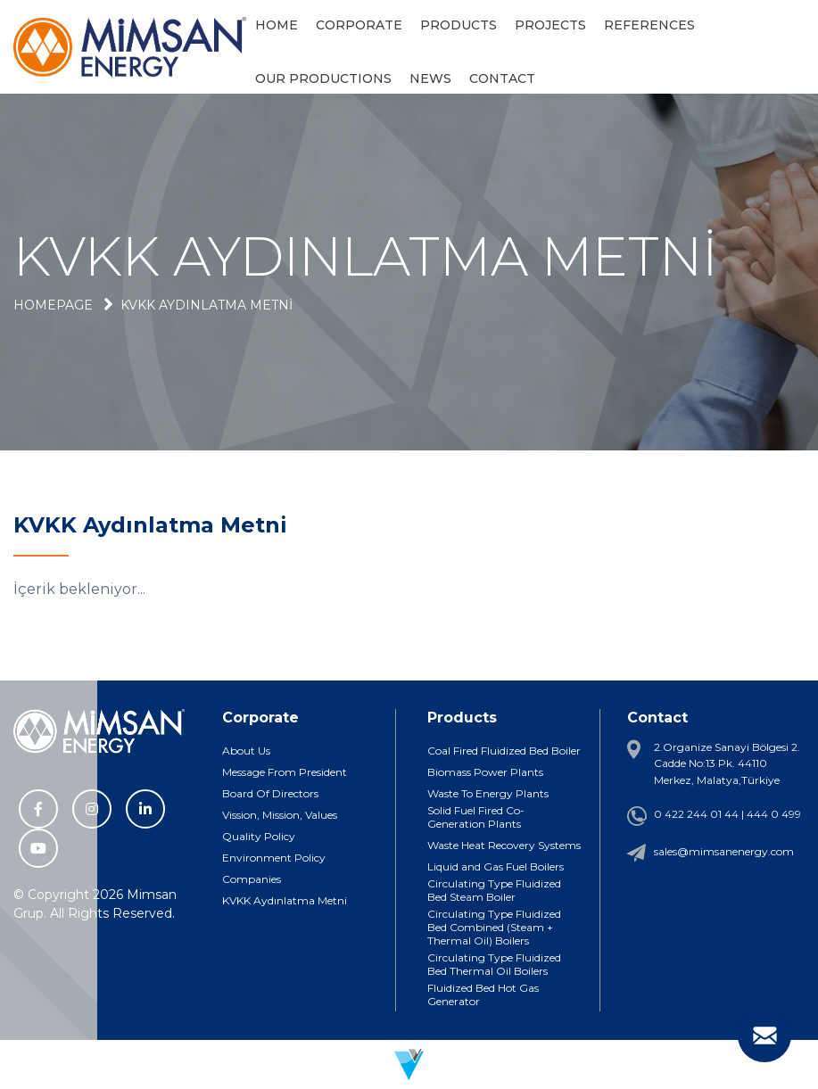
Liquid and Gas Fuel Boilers (495, 866)
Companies (251, 879)
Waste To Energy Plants (488, 793)
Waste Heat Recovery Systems (504, 845)
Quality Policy (258, 836)
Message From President (284, 772)
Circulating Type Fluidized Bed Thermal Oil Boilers (494, 964)
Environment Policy (274, 857)
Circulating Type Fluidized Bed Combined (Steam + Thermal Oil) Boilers (494, 927)
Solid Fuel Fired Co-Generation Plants (476, 817)
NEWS (430, 78)
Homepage (53, 305)
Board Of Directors (270, 793)
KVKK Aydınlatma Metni (206, 305)
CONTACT (502, 78)
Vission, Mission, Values (279, 814)
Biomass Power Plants (485, 772)
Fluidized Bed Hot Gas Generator (483, 994)
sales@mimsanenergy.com (724, 851)
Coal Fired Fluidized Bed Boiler (504, 750)
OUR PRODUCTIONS (323, 78)
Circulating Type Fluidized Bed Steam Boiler (494, 890)
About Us (246, 750)
